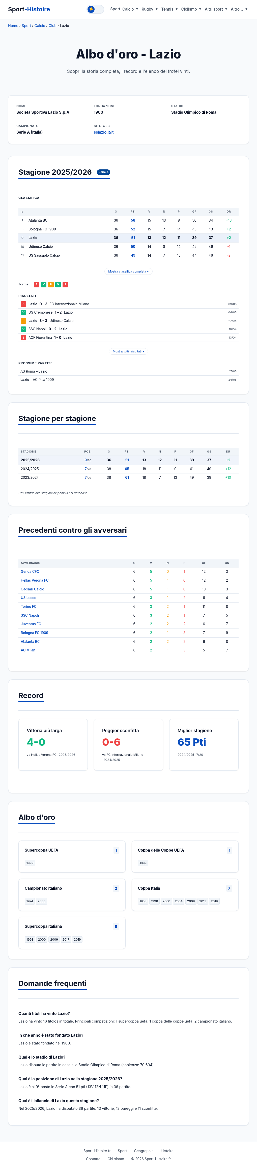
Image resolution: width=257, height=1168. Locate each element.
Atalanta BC (30, 642)
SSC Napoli (30, 615)
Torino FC (29, 607)
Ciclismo (189, 9)
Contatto (93, 1159)
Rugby (147, 9)
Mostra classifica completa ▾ (128, 271)
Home (13, 25)
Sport (29, 9)
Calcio (128, 9)
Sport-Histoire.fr (97, 1151)
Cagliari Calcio (32, 589)
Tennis (167, 9)
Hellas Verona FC (35, 580)
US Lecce (28, 598)
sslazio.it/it (104, 132)
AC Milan (28, 650)
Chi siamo (115, 1159)
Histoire (167, 1151)
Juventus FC (31, 624)
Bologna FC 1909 (34, 633)
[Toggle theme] (95, 9)
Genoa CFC (30, 572)
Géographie (144, 1151)
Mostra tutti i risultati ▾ (128, 351)
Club (52, 25)
